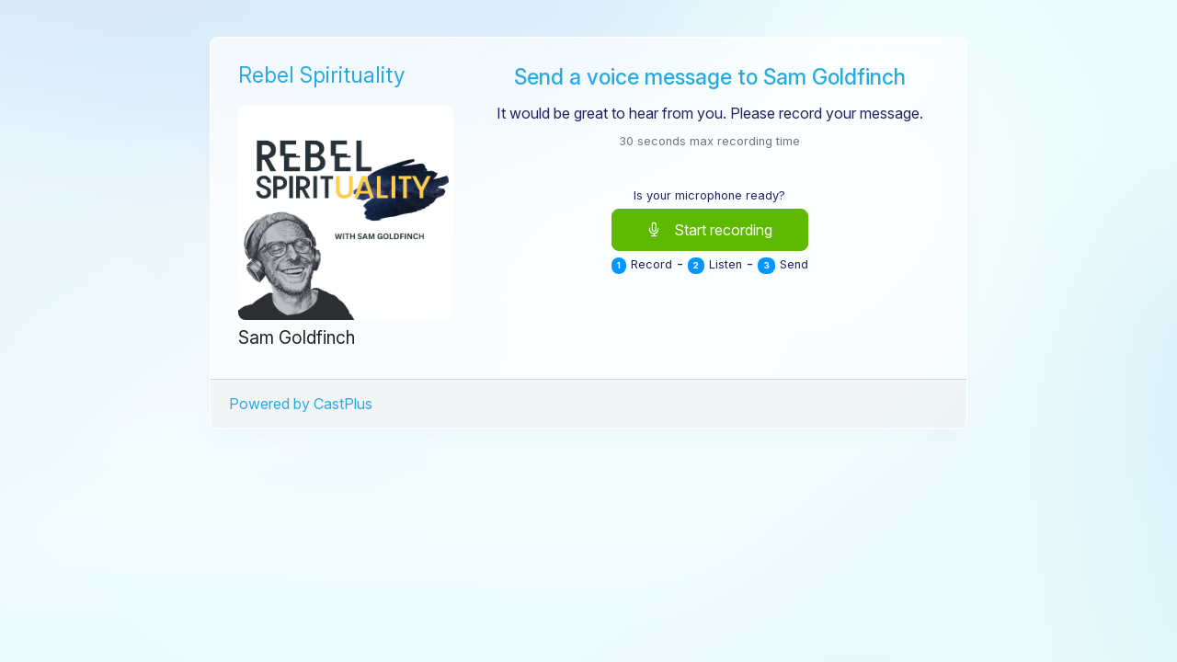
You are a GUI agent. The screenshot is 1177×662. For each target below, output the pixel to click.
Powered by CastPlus (300, 403)
